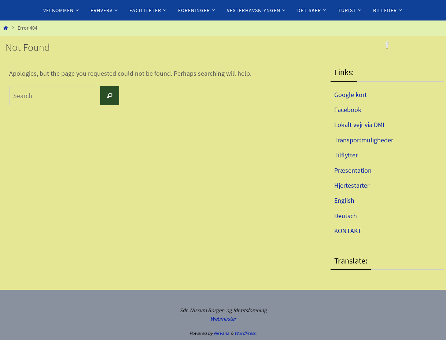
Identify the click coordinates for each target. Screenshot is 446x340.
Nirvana (221, 333)
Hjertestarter (351, 185)
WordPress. (246, 333)
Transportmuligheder (363, 140)
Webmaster (223, 318)
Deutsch (345, 216)
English (344, 200)
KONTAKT (347, 231)
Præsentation (353, 170)
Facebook (347, 109)
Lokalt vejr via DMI (359, 124)
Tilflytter (346, 155)
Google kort (350, 94)
